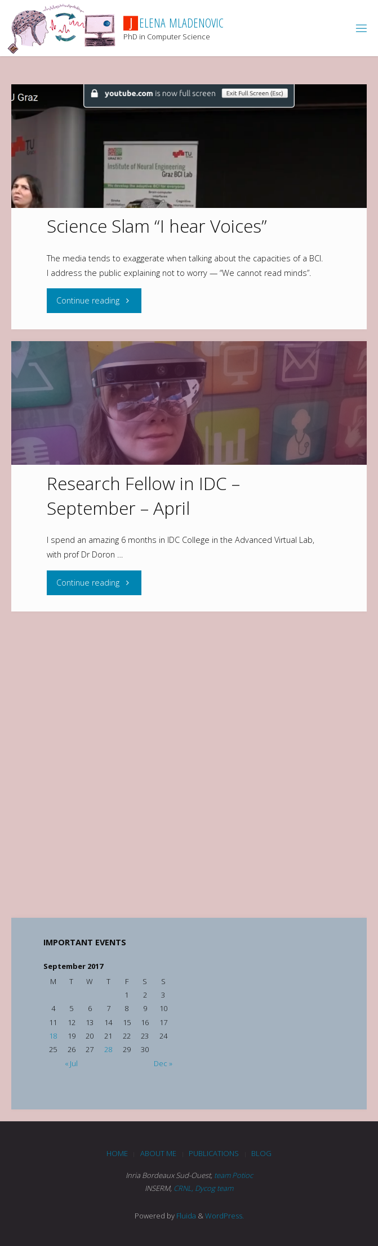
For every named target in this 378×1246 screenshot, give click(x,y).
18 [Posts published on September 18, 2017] (53, 1036)
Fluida (185, 1216)
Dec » (163, 1063)
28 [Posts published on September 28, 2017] (108, 1049)
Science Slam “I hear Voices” (157, 226)
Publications (214, 1153)
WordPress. (224, 1216)
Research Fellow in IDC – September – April (143, 495)
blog (261, 1153)
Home (117, 1153)
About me (158, 1153)
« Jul (71, 1063)
